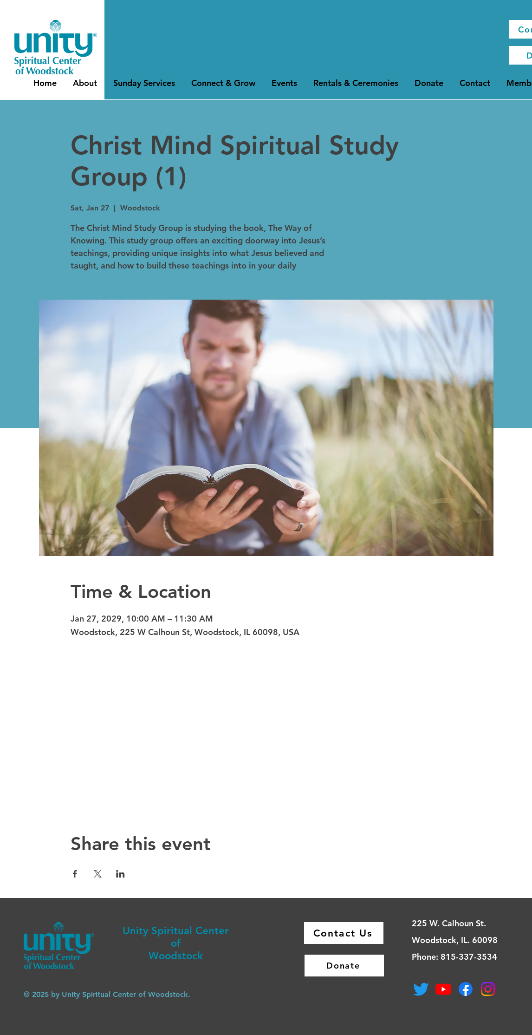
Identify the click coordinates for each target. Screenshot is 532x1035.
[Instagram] (488, 989)
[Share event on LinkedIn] (120, 874)
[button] (85, 83)
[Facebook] (465, 989)
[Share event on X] (97, 874)
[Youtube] (443, 989)
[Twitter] (421, 989)
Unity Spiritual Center (176, 930)
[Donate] (344, 965)
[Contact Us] (343, 933)
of (176, 943)
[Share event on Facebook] (75, 874)
